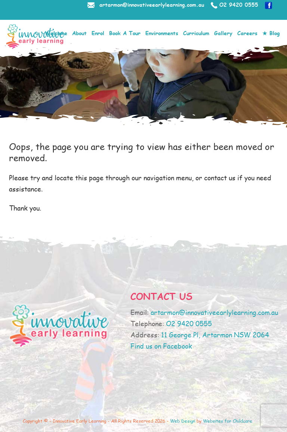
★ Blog (271, 33)
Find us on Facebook (161, 345)
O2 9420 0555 (238, 4)
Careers (247, 33)
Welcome (56, 33)
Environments (161, 33)
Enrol (98, 33)
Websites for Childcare (227, 421)
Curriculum (196, 33)
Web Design (182, 421)
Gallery (223, 33)
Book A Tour (125, 33)
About (79, 33)
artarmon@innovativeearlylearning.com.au (151, 4)
